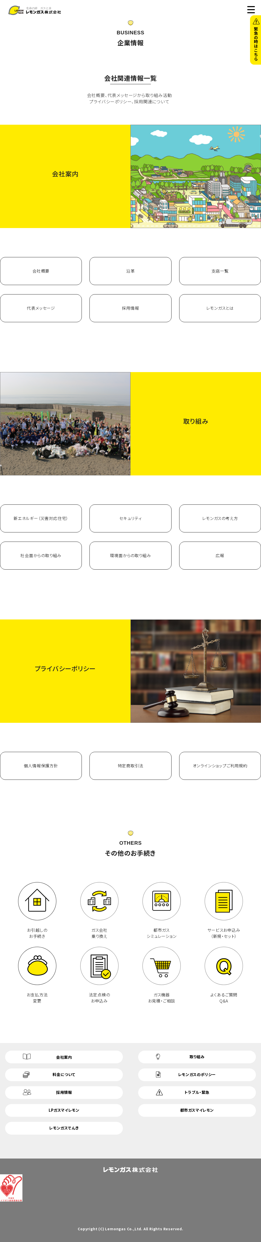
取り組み (196, 1056)
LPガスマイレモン (64, 1110)
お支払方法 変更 (37, 975)
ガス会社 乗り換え (99, 910)
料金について (64, 1074)
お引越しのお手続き (37, 910)
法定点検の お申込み (99, 975)
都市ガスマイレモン (197, 1110)
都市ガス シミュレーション (161, 910)
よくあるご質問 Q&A (224, 975)
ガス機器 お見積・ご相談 (161, 975)
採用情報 (64, 1092)
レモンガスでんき (64, 1128)
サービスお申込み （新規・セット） (224, 910)
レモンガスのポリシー (197, 1074)
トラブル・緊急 (197, 1092)
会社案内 (64, 1057)
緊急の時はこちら (256, 44)
